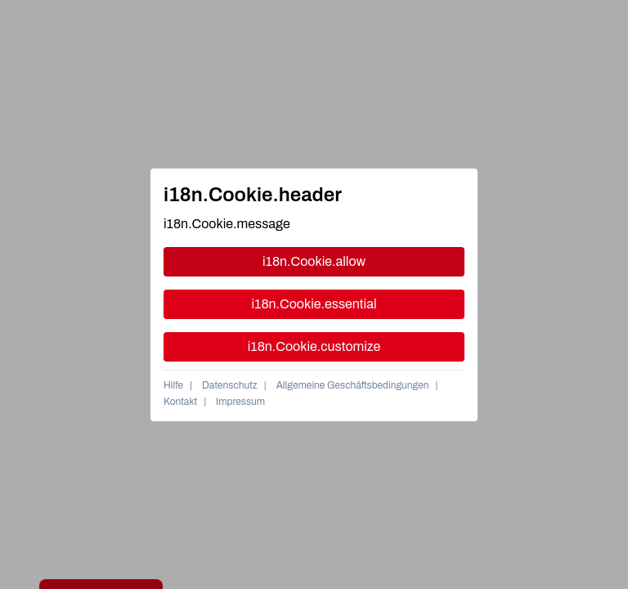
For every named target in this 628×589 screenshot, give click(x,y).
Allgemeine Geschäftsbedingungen (352, 385)
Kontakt (180, 401)
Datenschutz (230, 385)
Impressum (240, 401)
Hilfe (173, 385)
